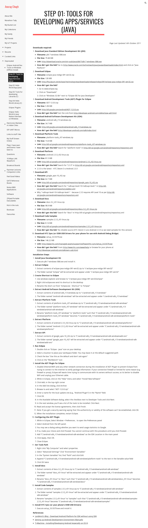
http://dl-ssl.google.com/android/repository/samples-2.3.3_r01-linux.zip (72, 226)
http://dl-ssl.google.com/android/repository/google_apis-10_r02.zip (70, 182)
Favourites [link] (11, 214)
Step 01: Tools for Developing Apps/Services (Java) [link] (16, 77)
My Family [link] (8, 34)
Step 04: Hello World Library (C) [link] (15, 102)
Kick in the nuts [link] (13, 205)
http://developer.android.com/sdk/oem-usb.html (57, 250)
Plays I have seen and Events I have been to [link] (13, 147)
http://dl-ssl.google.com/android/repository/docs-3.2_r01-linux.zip (69, 209)
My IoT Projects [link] (11, 43)
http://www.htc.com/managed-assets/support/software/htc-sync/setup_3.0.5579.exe (77, 244)
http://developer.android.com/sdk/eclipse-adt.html (95, 113)
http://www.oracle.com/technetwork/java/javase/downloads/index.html (93, 65)
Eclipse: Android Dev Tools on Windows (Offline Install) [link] (14, 67)
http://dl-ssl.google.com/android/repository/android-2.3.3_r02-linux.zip (71, 161)
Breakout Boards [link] (13, 165)
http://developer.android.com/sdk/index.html (77, 130)
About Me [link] (8, 16)
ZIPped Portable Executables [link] (13, 199)
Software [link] (10, 194)
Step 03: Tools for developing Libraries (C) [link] (16, 94)
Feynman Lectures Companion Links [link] (14, 171)
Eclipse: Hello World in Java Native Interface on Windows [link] (15, 115)
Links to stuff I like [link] (14, 134)
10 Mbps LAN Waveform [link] (12, 159)
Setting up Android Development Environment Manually (59, 519)
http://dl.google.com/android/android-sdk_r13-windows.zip (66, 127)
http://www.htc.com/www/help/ (76, 247)
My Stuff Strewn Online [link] (13, 139)
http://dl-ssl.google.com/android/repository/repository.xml (108, 148)
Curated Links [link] (10, 56)
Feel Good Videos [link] (13, 176)
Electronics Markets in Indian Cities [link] (14, 124)
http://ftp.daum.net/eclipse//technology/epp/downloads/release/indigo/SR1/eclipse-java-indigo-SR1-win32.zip (88, 81)
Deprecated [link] (9, 61)
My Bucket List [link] (10, 25)
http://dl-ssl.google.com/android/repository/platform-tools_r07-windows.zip (74, 144)
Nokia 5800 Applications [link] (11, 188)
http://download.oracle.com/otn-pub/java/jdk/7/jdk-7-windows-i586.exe (72, 61)
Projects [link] (8, 47)
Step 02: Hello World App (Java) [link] (15, 86)
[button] (145, 2)
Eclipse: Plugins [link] (15, 107)
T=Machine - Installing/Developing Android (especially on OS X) (61, 523)
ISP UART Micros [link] (13, 130)
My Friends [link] (9, 38)
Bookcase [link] (10, 210)
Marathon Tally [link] (11, 20)
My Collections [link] (10, 29)
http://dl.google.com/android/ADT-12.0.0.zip (60, 109)
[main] (68, 22)
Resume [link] (8, 52)
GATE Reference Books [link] (13, 182)
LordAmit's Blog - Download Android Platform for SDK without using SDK (66, 516)
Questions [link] (11, 154)
